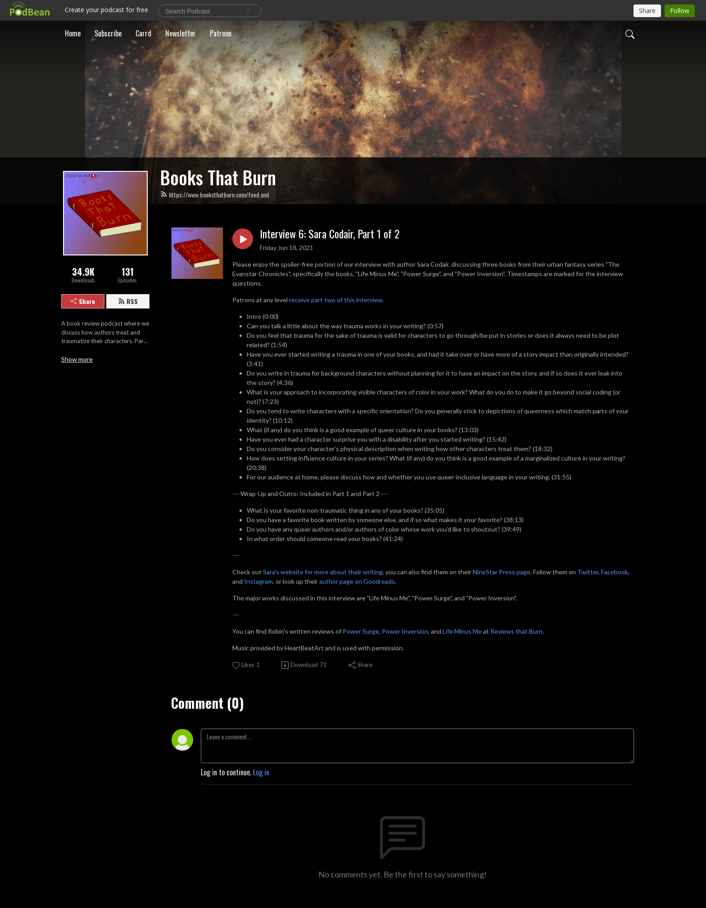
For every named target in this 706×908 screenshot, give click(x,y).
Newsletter (180, 33)
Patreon (220, 33)
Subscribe (108, 33)
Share (83, 301)
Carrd (143, 33)
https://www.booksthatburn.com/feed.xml (214, 194)
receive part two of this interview (336, 300)
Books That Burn (218, 177)
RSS (128, 301)
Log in (261, 772)
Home (73, 33)
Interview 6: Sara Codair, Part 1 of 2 (329, 233)
